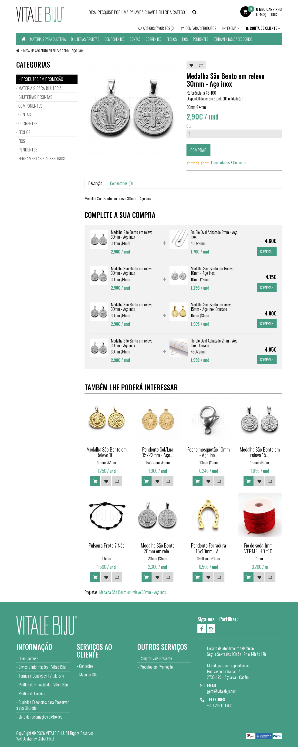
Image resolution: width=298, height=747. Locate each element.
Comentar (240, 162)
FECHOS (172, 39)
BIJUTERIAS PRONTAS (85, 39)
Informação (34, 646)
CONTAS (135, 39)
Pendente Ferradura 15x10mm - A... (208, 548)
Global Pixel (46, 739)
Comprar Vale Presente (156, 658)
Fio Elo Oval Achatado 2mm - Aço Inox (214, 234)
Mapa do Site (88, 675)
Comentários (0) (121, 183)
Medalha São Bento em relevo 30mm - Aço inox (53, 50)
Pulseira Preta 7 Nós (106, 545)
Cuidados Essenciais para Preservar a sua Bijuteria (42, 705)
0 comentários (220, 162)
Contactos (86, 666)
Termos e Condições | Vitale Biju (41, 676)
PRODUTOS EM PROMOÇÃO (42, 79)
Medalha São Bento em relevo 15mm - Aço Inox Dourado (211, 307)
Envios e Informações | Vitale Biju (42, 667)
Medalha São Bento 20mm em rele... (158, 548)
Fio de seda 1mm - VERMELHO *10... (259, 548)
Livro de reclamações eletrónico (40, 717)
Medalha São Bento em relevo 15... (260, 452)
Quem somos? (28, 658)
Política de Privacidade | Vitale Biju (43, 685)
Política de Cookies (32, 693)
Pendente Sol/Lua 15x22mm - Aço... (157, 452)
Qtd (188, 125)
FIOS (185, 39)
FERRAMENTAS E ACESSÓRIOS (233, 39)
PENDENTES (200, 39)
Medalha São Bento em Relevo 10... (106, 452)
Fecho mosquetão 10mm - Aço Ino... (208, 452)
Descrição (95, 183)
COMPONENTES (115, 39)
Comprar (198, 150)
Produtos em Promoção (156, 667)
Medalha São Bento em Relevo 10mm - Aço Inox (212, 270)
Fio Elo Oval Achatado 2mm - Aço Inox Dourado (214, 343)
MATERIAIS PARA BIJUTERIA (48, 39)
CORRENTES (154, 39)
